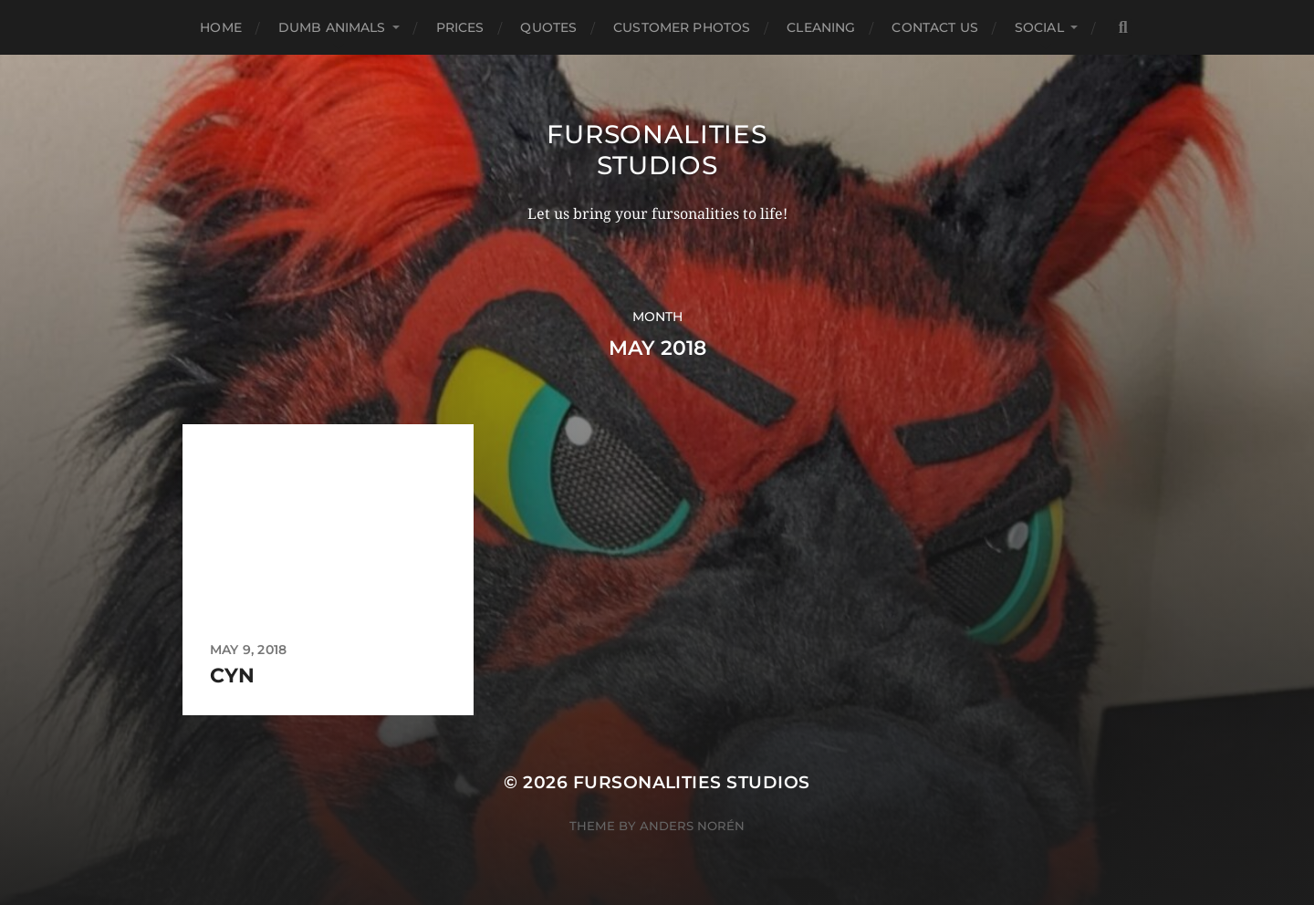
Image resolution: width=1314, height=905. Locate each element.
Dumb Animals (332, 27)
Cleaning (821, 27)
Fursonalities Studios (656, 150)
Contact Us (934, 27)
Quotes (548, 27)
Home (221, 27)
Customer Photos (681, 27)
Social (1039, 27)
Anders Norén (692, 825)
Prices (460, 27)
